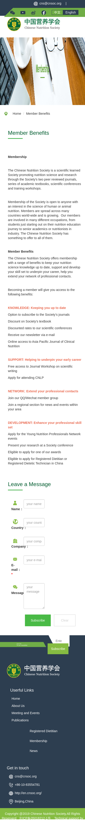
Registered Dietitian (43, 731)
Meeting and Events (26, 713)
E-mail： (14, 569)
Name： (14, 509)
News (34, 751)
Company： (14, 546)
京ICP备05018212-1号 (35, 818)
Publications (20, 720)
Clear (64, 620)
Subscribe (38, 620)
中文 (57, 12)
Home (17, 113)
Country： (14, 528)
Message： (14, 593)
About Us (18, 706)
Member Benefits (38, 113)
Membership (38, 741)
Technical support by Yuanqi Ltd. (58, 820)
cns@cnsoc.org (50, 3)
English (71, 12)
